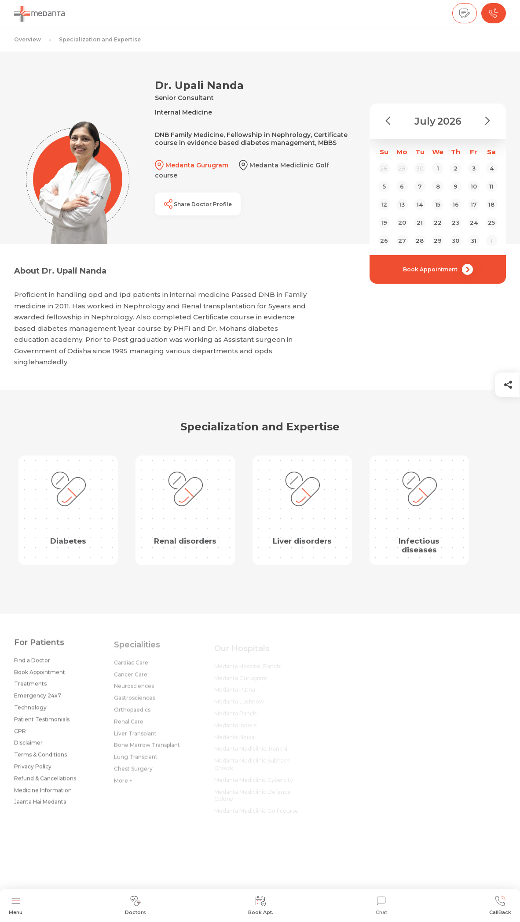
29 (438, 240)
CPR (20, 734)
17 (474, 204)
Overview (27, 39)
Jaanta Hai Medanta (40, 805)
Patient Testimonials (42, 722)
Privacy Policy (32, 769)
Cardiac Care (131, 666)
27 (402, 240)
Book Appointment (438, 269)
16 (456, 204)
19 (384, 222)
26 (384, 240)
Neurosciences (134, 690)
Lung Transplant (135, 761)
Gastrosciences (134, 702)
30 (455, 240)
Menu (15, 905)
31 (473, 240)
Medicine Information (43, 793)
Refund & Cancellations (45, 781)
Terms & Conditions (40, 758)
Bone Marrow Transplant (147, 749)
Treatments (30, 687)
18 (491, 204)
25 (491, 222)
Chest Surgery (133, 773)
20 (402, 222)
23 (455, 222)
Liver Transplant (135, 737)
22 (438, 222)
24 (474, 222)
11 (491, 186)
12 (384, 204)
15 (437, 204)
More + (123, 784)
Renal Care (128, 725)
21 (420, 222)
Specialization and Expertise (100, 39)
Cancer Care (130, 678)
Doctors (135, 905)
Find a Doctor (32, 663)
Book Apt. (260, 905)
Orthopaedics (132, 714)
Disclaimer (28, 746)
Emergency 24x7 (37, 699)
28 (420, 240)
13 (402, 204)
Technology (30, 710)
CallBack (500, 905)
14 (420, 204)
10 (474, 186)
